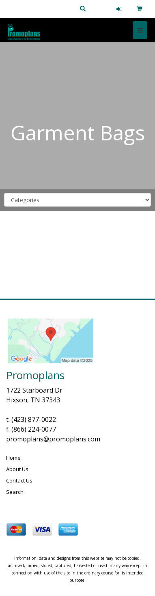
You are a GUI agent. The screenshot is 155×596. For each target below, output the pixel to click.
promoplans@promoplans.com (53, 438)
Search (15, 492)
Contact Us (19, 480)
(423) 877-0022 (33, 419)
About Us (17, 469)
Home (13, 457)
